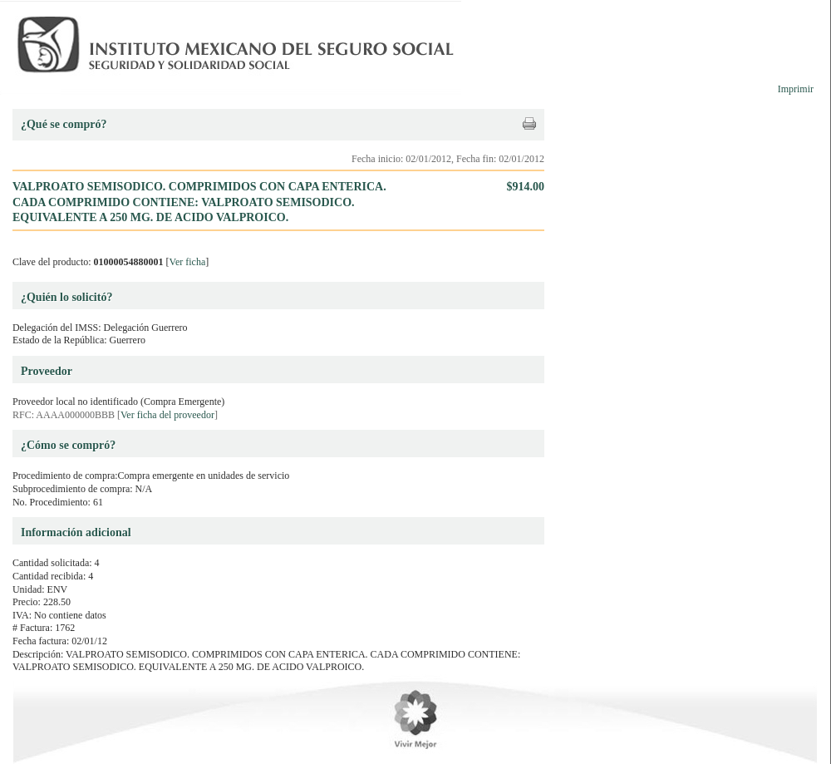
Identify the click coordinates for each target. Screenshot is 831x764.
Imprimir (796, 89)
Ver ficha (188, 262)
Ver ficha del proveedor (167, 415)
